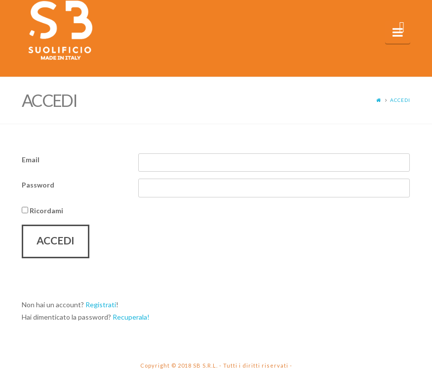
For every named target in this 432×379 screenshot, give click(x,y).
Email (30, 159)
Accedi (400, 100)
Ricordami (42, 210)
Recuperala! (131, 317)
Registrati (100, 304)
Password (38, 185)
